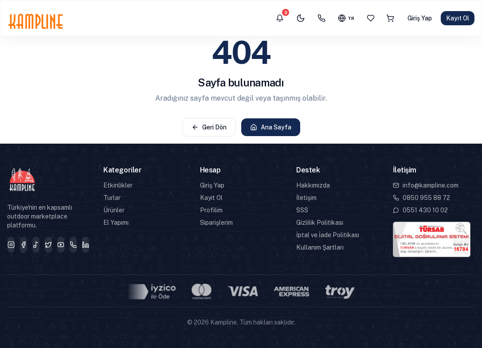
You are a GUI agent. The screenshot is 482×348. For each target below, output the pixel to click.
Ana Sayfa (270, 127)
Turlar (112, 197)
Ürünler (114, 210)
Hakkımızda (313, 185)
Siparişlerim (216, 222)
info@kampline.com (425, 185)
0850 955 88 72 (421, 197)
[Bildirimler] (279, 18)
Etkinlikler (118, 185)
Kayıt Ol (457, 18)
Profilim (211, 210)
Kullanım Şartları (320, 247)
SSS (302, 210)
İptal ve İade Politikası (327, 235)
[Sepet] (390, 18)
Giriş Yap (420, 18)
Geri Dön (209, 127)
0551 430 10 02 (420, 210)
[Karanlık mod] (301, 18)
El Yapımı (116, 222)
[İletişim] (321, 18)
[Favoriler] (370, 18)
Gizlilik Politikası (319, 222)
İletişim (306, 197)
